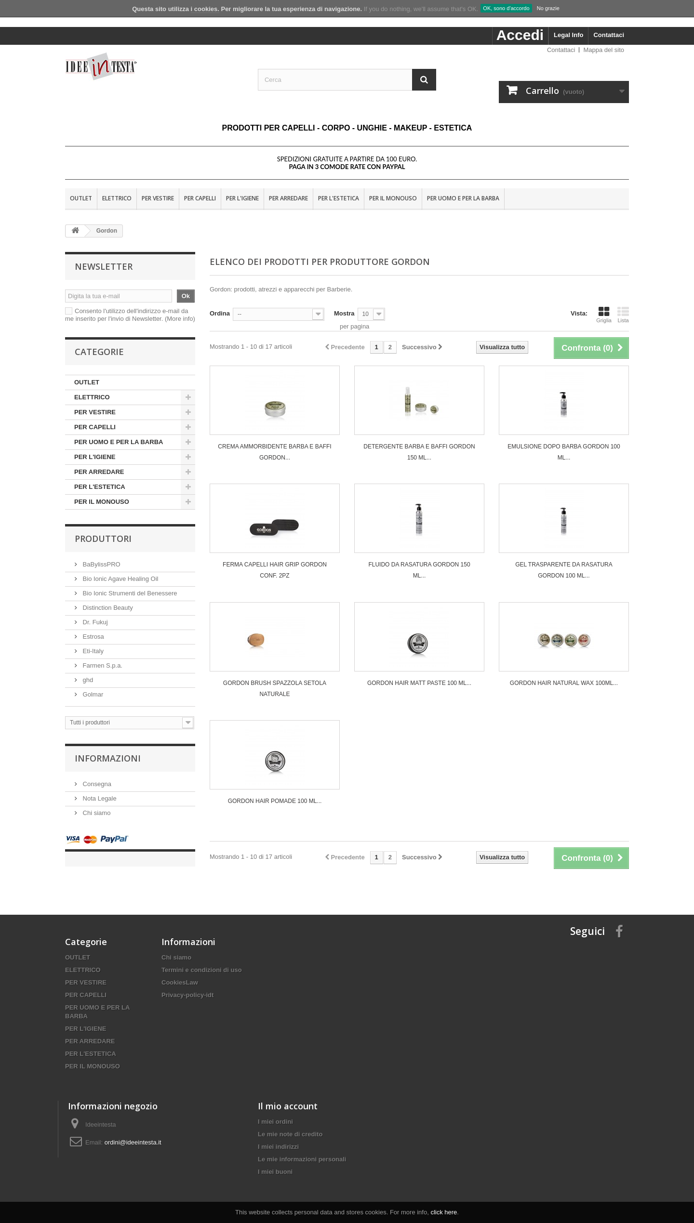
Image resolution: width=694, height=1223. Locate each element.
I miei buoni (275, 1162)
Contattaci (608, 35)
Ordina (220, 313)
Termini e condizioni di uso (201, 960)
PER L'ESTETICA (338, 198)
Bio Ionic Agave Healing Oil (119, 578)
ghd (87, 680)
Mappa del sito (603, 49)
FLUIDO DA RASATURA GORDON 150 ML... (419, 570)
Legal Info (568, 35)
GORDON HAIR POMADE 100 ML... (275, 801)
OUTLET (81, 198)
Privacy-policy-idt (187, 985)
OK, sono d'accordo (506, 8)
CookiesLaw (179, 972)
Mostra (344, 313)
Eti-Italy (92, 651)
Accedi (520, 35)
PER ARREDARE (288, 198)
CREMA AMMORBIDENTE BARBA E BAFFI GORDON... (274, 452)
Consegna (96, 784)
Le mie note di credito (290, 1124)
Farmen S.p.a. (101, 665)
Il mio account (288, 1096)
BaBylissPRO (100, 564)
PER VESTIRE (158, 198)
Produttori (103, 538)
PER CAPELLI (200, 198)
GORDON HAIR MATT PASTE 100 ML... (419, 683)
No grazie (548, 8)
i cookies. (205, 9)
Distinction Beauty (107, 607)
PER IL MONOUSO (393, 198)
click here (443, 1212)
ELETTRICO (117, 198)
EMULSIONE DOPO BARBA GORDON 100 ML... (563, 452)
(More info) (180, 318)
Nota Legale (99, 798)
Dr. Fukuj (94, 622)
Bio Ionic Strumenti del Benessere (129, 593)
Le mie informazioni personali (302, 1149)
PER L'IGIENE (242, 198)
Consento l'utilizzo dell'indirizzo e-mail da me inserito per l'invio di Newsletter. (130, 314)
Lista (623, 314)
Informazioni (108, 758)
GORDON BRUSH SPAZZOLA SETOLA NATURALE (274, 688)
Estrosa (92, 636)
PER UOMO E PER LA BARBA (463, 198)
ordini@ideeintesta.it (133, 1132)
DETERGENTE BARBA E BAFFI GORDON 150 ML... (419, 452)
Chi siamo (95, 812)
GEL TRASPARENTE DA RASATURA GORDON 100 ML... (564, 570)
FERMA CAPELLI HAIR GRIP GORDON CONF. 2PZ (275, 570)
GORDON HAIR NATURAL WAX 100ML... (564, 683)
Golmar (92, 694)
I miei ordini (275, 1112)
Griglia (604, 314)
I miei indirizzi (278, 1137)
